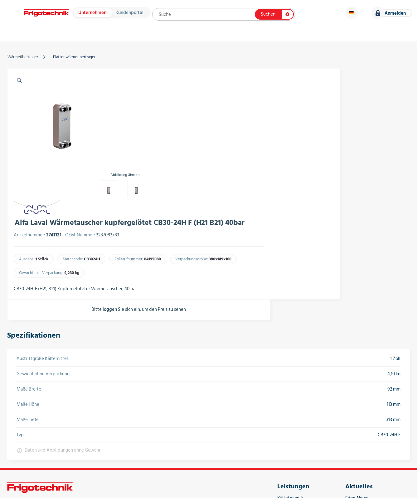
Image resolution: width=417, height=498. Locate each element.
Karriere (392, 37)
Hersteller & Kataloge (102, 37)
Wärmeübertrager (26, 64)
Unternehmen (94, 15)
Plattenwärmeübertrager (77, 64)
